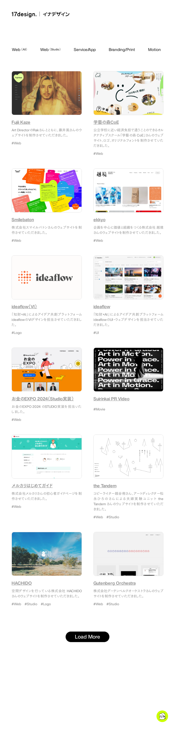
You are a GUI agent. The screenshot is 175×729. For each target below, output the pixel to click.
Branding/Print (122, 49)
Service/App (85, 49)
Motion (154, 49)
